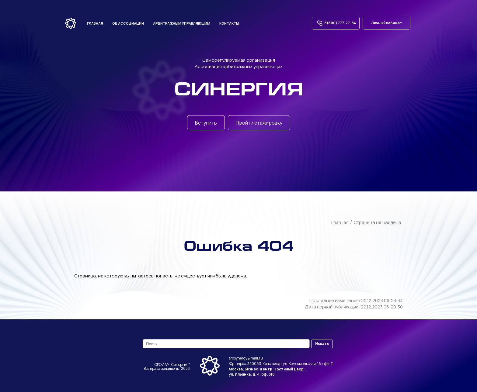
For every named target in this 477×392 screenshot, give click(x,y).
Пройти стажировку (259, 122)
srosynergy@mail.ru (246, 358)
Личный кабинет (386, 23)
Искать (322, 343)
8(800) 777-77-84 (335, 23)
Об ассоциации (128, 23)
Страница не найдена (377, 222)
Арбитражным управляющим (181, 23)
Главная (95, 23)
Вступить (206, 122)
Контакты (229, 23)
